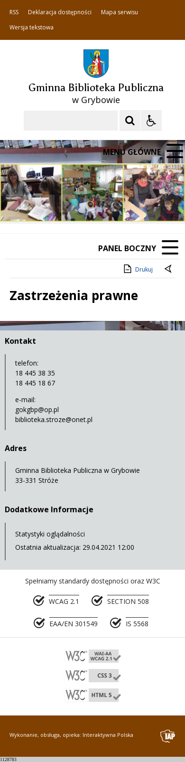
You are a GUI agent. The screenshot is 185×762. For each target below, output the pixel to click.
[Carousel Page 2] (101, 204)
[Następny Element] (68, 204)
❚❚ (19, 203)
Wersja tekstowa (31, 27)
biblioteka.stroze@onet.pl (53, 419)
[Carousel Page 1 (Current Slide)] (92, 204)
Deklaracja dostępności (60, 12)
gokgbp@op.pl (37, 409)
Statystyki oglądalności (50, 533)
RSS (13, 12)
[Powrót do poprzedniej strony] (169, 269)
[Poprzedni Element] (45, 204)
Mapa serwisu (119, 12)
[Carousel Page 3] (110, 204)
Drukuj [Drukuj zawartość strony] (137, 268)
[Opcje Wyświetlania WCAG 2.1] (151, 120)
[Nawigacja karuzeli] (57, 204)
